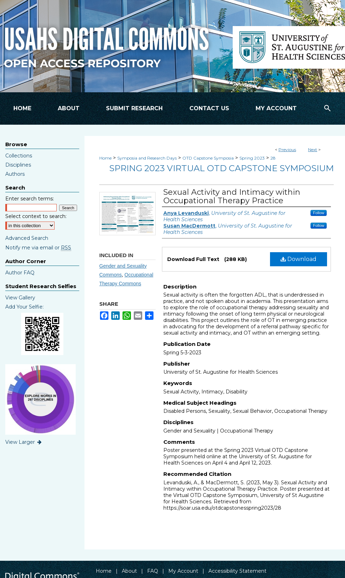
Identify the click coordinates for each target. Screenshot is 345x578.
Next (312, 149)
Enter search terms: (29, 198)
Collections (18, 156)
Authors (15, 174)
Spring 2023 (252, 158)
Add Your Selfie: (24, 307)
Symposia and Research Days (147, 158)
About (129, 571)
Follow (318, 213)
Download (298, 259)
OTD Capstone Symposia (208, 158)
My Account (183, 571)
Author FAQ (19, 272)
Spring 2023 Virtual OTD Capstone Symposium (221, 168)
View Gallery (20, 297)
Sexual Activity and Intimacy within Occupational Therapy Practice (231, 196)
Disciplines (18, 165)
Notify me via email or (38, 247)
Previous (287, 149)
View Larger (24, 442)
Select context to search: (36, 216)
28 (273, 158)
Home (105, 158)
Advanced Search (26, 238)
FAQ (152, 571)
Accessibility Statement (237, 571)
